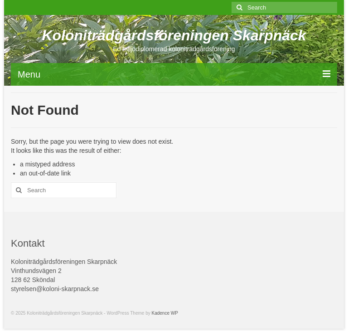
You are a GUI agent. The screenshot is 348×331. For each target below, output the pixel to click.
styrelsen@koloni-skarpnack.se (55, 288)
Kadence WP (165, 313)
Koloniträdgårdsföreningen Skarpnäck (174, 35)
